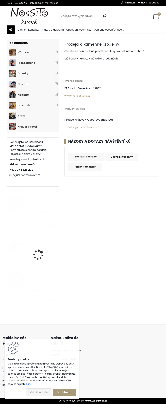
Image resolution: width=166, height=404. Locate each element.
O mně (21, 29)
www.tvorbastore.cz (77, 96)
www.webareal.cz (96, 400)
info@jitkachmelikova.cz (44, 3)
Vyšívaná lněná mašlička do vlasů (39, 251)
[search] (104, 16)
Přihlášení (130, 2)
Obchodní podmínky (78, 29)
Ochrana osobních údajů (109, 29)
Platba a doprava (53, 29)
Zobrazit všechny (122, 156)
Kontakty (33, 29)
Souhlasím (64, 392)
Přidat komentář (85, 166)
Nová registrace (150, 2)
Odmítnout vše (39, 392)
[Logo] (29, 16)
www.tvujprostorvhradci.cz (81, 127)
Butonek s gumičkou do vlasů (42, 213)
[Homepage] (11, 30)
